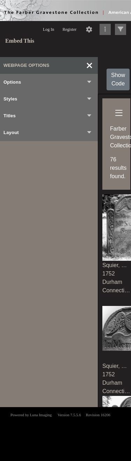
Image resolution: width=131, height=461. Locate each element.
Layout (47, 132)
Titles (47, 116)
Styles (47, 99)
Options (47, 82)
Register (70, 29)
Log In (48, 29)
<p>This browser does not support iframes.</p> (65, 433)
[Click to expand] (120, 29)
